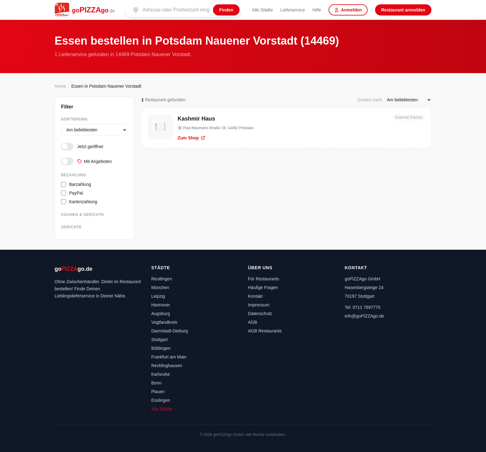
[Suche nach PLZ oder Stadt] (176, 10)
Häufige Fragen (263, 287)
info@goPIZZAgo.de (364, 316)
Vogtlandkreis (164, 322)
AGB (252, 322)
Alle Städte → (164, 408)
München (160, 287)
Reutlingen (161, 278)
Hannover (160, 304)
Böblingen (160, 348)
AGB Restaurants (265, 330)
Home (60, 86)
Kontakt (255, 296)
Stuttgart (159, 339)
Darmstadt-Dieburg (169, 330)
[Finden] (226, 9)
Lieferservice (293, 9)
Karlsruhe (160, 374)
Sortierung (74, 119)
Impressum (258, 304)
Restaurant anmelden (403, 9)
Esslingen (160, 400)
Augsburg (160, 313)
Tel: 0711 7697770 (362, 307)
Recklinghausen (166, 365)
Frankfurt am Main (169, 356)
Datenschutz (260, 313)
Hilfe (316, 9)
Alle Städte (262, 9)
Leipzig (158, 296)
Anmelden (348, 9)
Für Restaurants (263, 278)
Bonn (156, 382)
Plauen (158, 391)
